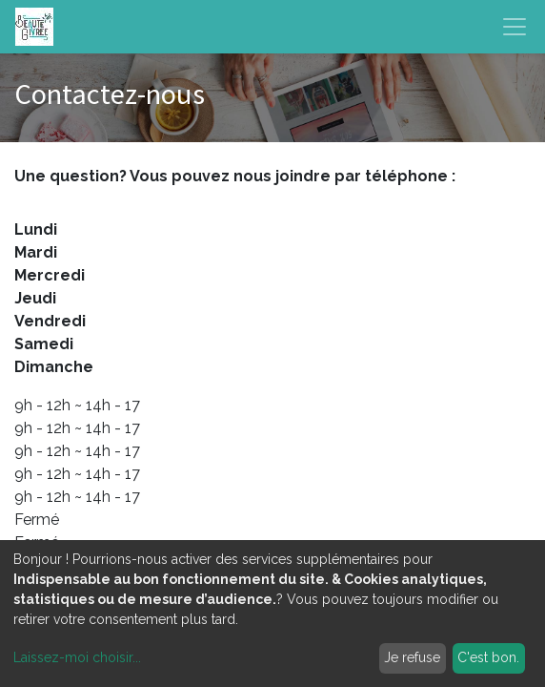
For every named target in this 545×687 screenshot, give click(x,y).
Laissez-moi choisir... (77, 657)
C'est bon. (488, 657)
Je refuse (412, 657)
